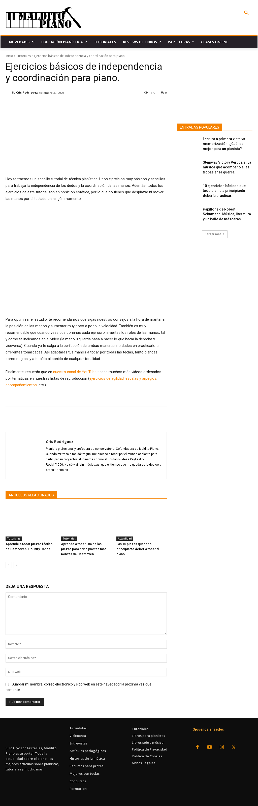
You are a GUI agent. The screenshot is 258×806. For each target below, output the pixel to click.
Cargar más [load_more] (215, 234)
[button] (246, 13)
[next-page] (17, 565)
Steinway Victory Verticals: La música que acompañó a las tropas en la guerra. (227, 167)
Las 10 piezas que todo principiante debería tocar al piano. (137, 549)
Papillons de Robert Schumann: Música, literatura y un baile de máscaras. (227, 214)
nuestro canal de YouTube (74, 372)
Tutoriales (23, 56)
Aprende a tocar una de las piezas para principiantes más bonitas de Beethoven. (83, 549)
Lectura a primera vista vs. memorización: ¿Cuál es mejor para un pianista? (224, 144)
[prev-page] (9, 565)
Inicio (9, 56)
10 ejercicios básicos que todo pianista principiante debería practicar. (224, 191)
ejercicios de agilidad (106, 378)
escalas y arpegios (140, 378)
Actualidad (125, 538)
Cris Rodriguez (27, 92)
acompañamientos (21, 385)
